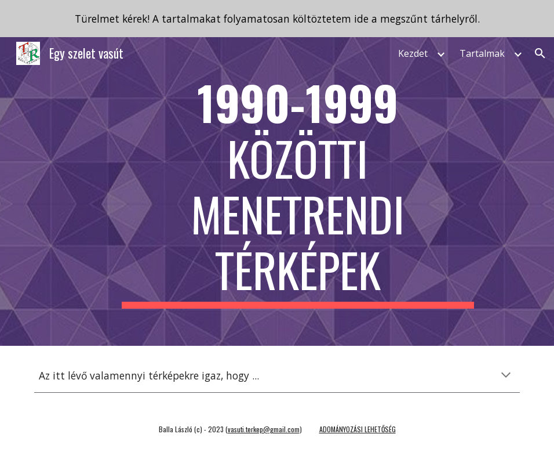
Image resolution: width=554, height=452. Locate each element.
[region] (277, 18)
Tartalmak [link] (482, 53)
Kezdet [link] (413, 53)
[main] (298, 191)
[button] (540, 53)
